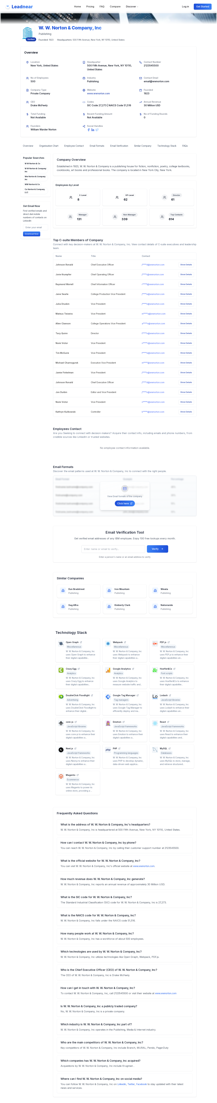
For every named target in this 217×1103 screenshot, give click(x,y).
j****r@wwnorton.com (153, 280)
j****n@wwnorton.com (153, 310)
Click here (124, 509)
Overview (28, 145)
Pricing (90, 6)
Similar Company (151, 145)
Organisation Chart (50, 145)
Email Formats (102, 145)
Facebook (143, 1090)
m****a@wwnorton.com (153, 319)
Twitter (132, 1090)
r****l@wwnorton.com (153, 290)
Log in (185, 6)
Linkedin (122, 1090)
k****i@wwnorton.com (153, 418)
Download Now (31, 240)
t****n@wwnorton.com (153, 339)
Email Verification (126, 145)
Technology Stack (177, 145)
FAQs (26, 151)
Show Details (186, 271)
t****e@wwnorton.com (153, 359)
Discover (132, 6)
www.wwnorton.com (98, 93)
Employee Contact (77, 145)
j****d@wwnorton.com (153, 270)
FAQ (102, 6)
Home (77, 6)
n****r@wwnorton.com (153, 349)
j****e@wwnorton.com (153, 300)
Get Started (202, 6)
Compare (115, 6)
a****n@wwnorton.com (153, 329)
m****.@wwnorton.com (153, 368)
